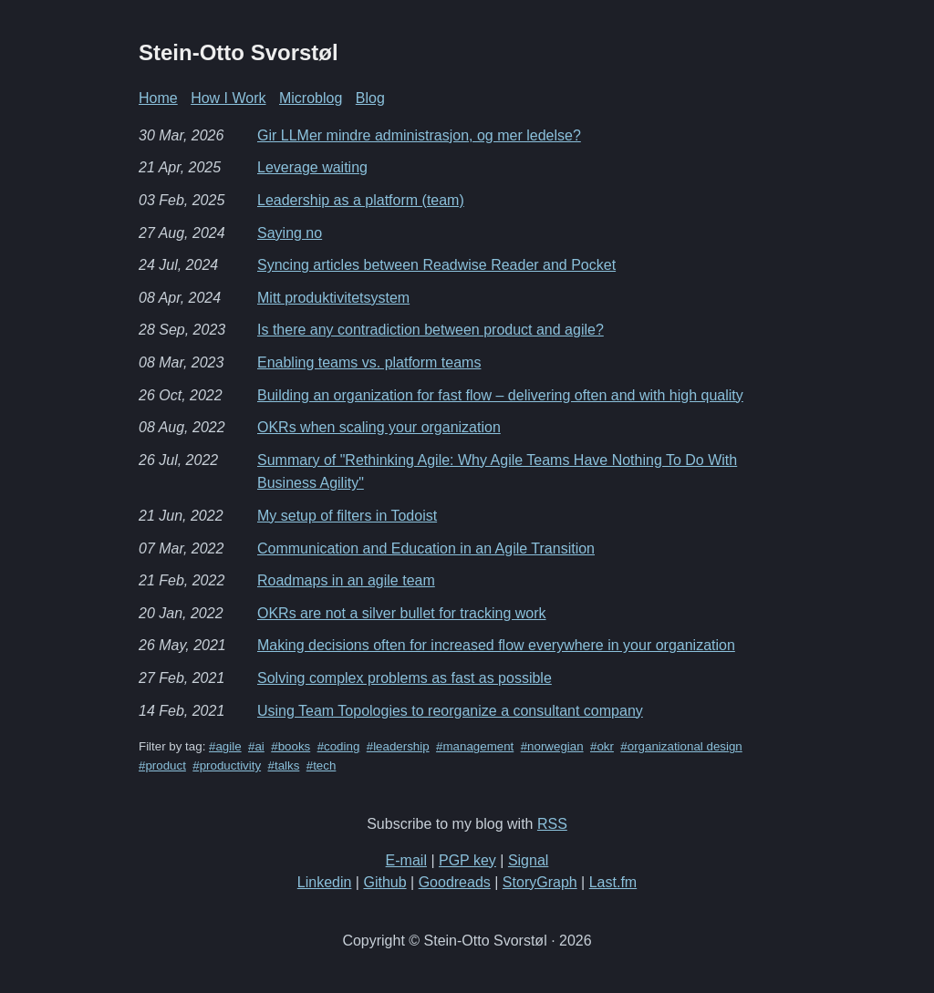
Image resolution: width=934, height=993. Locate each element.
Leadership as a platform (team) (360, 200)
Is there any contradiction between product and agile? (430, 329)
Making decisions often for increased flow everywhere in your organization (496, 645)
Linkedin (324, 882)
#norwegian (552, 746)
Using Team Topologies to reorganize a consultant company (450, 711)
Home (158, 98)
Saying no (289, 233)
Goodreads (455, 882)
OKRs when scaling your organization (379, 427)
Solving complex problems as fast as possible (404, 678)
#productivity (226, 765)
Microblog (310, 98)
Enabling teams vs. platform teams (369, 362)
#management (475, 746)
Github (384, 882)
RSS (552, 824)
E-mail (406, 860)
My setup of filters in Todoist (347, 515)
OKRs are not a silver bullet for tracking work (401, 613)
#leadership (398, 746)
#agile (225, 746)
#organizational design (681, 746)
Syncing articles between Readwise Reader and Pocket (436, 265)
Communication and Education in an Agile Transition (426, 548)
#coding (338, 746)
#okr (602, 746)
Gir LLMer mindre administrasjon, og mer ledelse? (419, 135)
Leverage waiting (312, 167)
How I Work (228, 98)
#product (162, 765)
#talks (284, 765)
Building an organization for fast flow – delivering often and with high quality (500, 395)
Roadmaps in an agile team (346, 580)
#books (290, 746)
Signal (528, 860)
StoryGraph (540, 882)
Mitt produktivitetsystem (333, 297)
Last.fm (613, 882)
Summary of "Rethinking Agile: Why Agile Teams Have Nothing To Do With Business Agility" (497, 471)
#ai (256, 746)
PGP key (467, 860)
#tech (321, 765)
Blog (370, 98)
